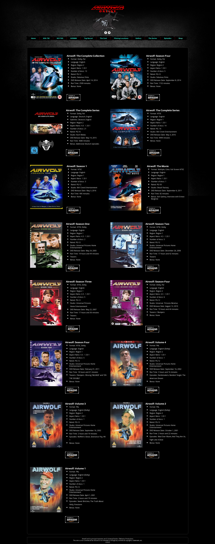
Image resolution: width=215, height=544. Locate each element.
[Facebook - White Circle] (105, 32)
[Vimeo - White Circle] (109, 32)
